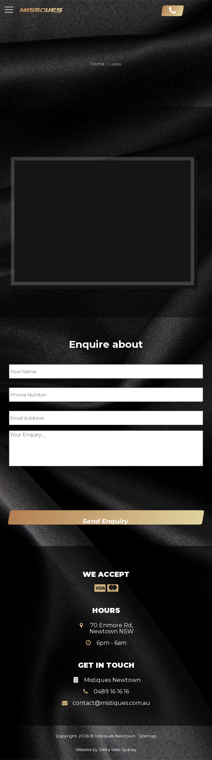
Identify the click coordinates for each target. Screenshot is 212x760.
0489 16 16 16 (106, 686)
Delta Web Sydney (118, 749)
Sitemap (147, 736)
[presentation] (54, 486)
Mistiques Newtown (115, 736)
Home (97, 64)
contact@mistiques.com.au (106, 698)
